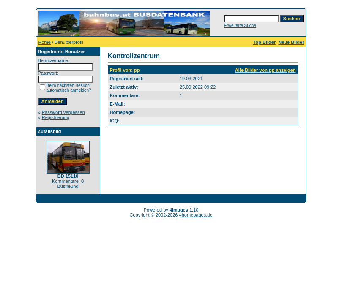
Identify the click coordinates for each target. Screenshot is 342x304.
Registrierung (55, 117)
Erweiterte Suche (240, 25)
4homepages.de (196, 214)
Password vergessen (63, 112)
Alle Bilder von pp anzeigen (265, 70)
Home (44, 42)
